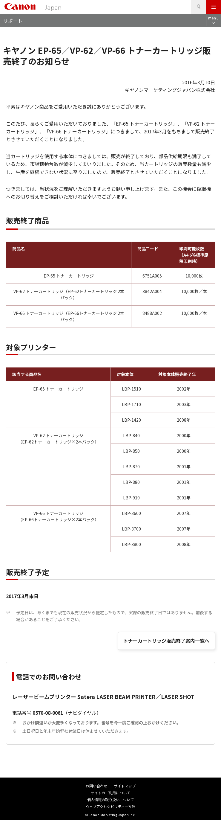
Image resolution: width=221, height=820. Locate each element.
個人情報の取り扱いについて (110, 799)
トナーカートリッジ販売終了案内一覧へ (166, 640)
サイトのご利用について (110, 792)
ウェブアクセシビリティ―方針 (110, 806)
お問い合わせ (96, 785)
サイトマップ (125, 785)
